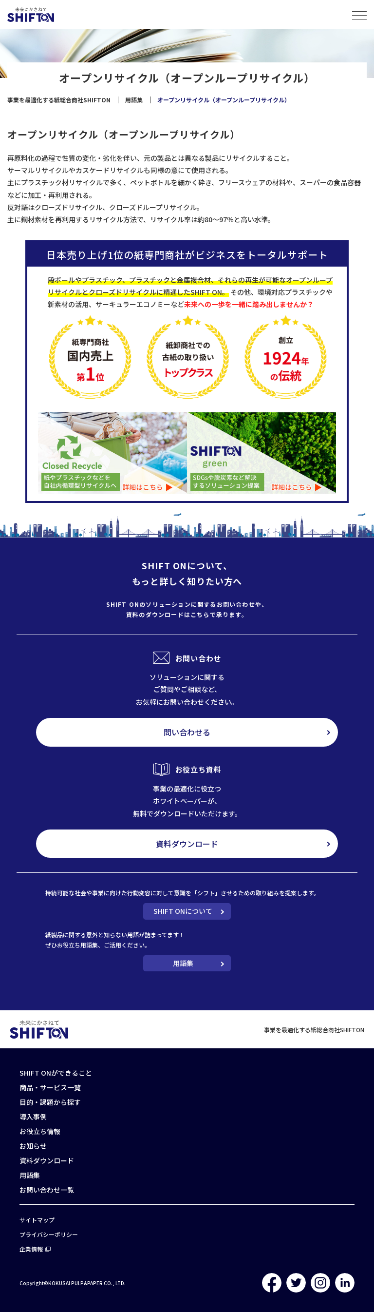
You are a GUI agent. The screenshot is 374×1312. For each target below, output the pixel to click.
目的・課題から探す (50, 1102)
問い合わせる (187, 732)
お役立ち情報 (39, 1131)
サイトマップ (37, 1220)
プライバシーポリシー (48, 1234)
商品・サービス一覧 (50, 1087)
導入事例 (33, 1116)
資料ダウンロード (187, 843)
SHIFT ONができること (55, 1073)
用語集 (183, 963)
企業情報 (31, 1249)
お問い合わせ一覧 (46, 1190)
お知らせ (33, 1146)
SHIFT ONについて (182, 911)
